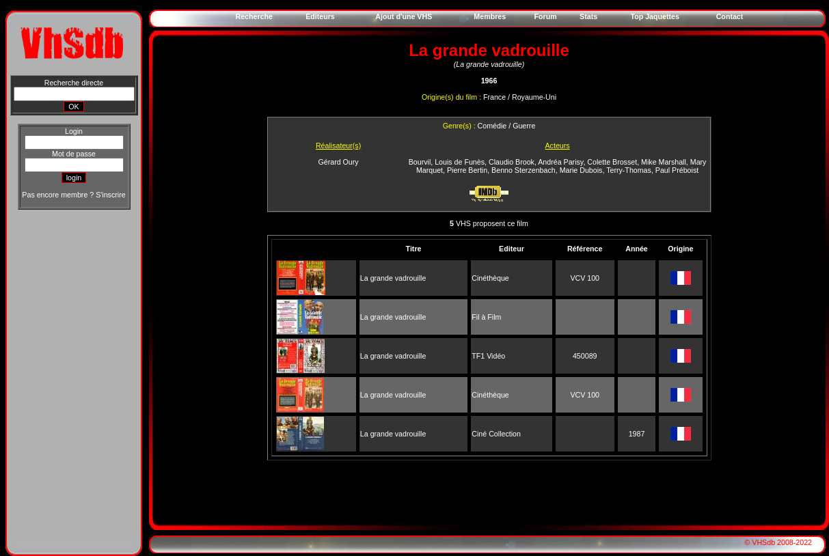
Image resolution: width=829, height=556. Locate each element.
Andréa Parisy (560, 162)
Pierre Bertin (467, 170)
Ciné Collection (496, 434)
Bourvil (420, 162)
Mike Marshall (663, 162)
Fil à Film (486, 317)
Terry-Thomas (628, 170)
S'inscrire (110, 195)
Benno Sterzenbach (523, 170)
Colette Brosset (612, 162)
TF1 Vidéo (488, 356)
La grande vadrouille (393, 278)
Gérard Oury (338, 162)
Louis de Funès (460, 162)
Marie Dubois (581, 170)
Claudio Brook (511, 162)
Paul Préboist (676, 170)
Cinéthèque (490, 278)
